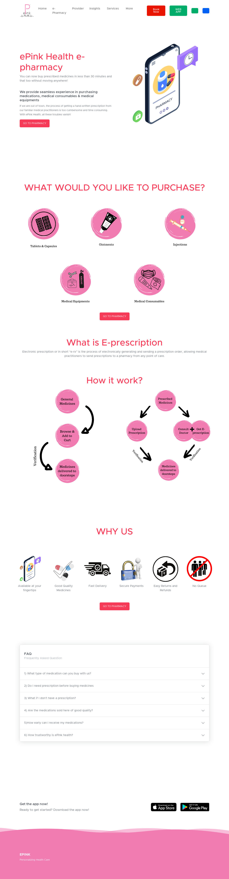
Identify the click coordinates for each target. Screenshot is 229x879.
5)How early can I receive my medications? (53, 722)
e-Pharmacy (59, 10)
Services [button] (113, 8)
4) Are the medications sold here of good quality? (58, 710)
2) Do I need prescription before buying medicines (59, 685)
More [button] (129, 8)
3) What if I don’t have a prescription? (50, 698)
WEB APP (178, 10)
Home (42, 8)
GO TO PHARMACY (34, 123)
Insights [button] (94, 8)
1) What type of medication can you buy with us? (57, 673)
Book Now (156, 10)
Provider (78, 8)
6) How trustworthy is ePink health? (48, 735)
